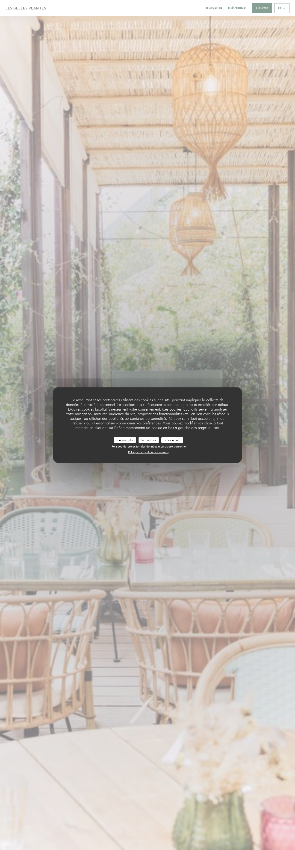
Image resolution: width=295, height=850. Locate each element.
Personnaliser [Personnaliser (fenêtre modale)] (172, 440)
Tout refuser (148, 440)
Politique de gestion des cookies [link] (148, 452)
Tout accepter (124, 440)
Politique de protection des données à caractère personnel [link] (149, 446)
